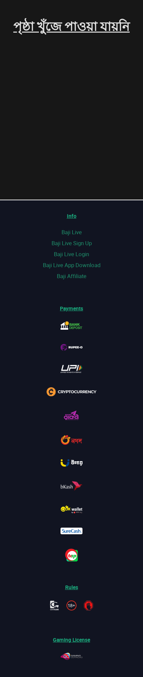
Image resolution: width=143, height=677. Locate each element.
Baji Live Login (71, 254)
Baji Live (72, 232)
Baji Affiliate (71, 276)
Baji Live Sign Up (72, 243)
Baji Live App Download (71, 265)
